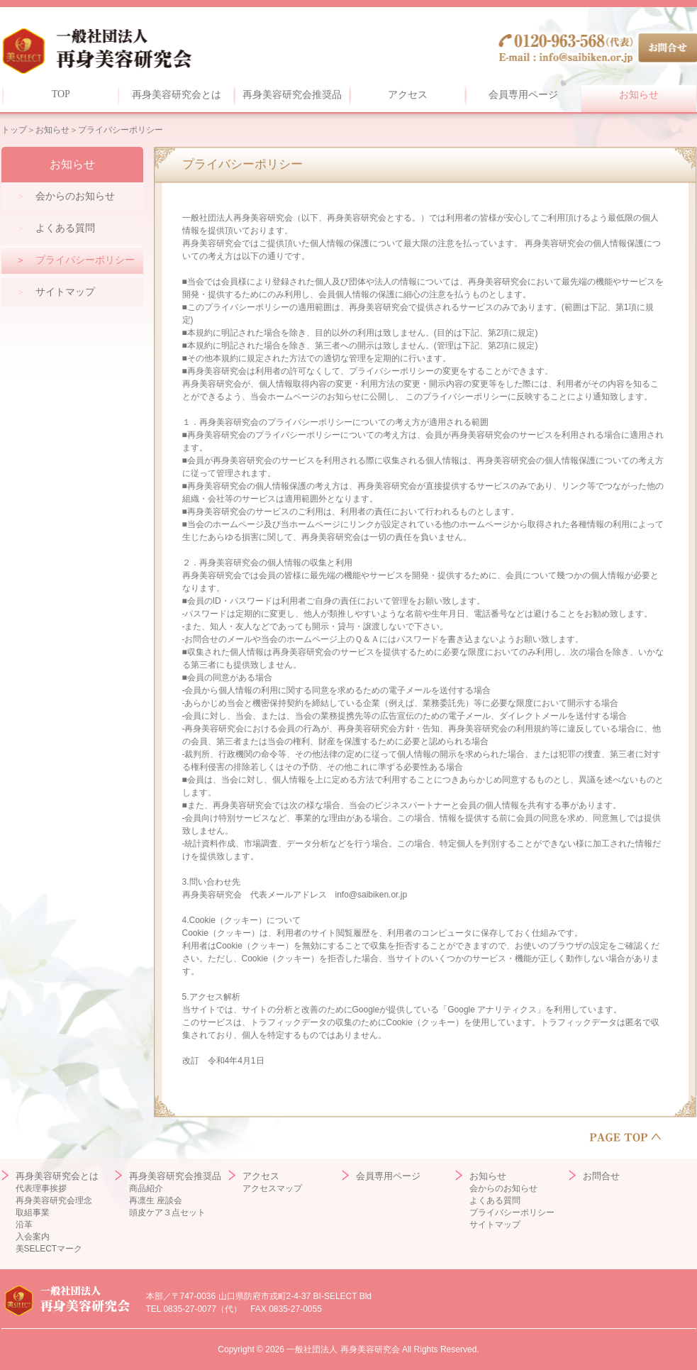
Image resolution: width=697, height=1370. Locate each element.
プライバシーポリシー (120, 130)
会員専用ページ (388, 1176)
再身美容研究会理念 (54, 1200)
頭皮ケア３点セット (167, 1212)
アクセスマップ (272, 1188)
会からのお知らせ (503, 1188)
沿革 (24, 1225)
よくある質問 (494, 1200)
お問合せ (601, 1176)
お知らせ (52, 130)
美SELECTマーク (49, 1249)
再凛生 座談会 (155, 1200)
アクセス (260, 1176)
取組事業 (33, 1212)
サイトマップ (494, 1225)
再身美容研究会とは (57, 1176)
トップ (14, 130)
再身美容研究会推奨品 (175, 1176)
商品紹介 (146, 1188)
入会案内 (33, 1237)
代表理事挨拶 (41, 1188)
